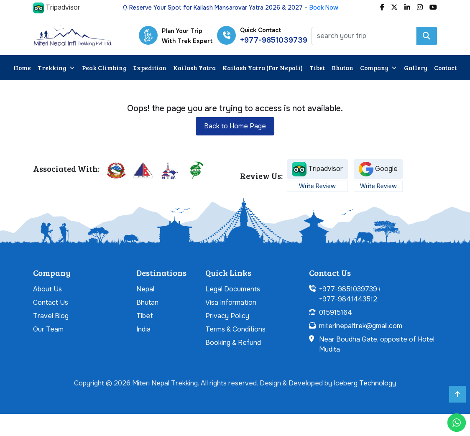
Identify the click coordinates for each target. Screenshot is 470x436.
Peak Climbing (104, 68)
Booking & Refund (233, 342)
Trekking (56, 68)
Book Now (323, 7)
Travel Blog (51, 315)
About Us (47, 289)
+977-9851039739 (273, 40)
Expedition (149, 68)
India (143, 329)
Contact (445, 68)
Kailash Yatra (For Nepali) (262, 68)
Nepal (145, 289)
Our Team (48, 329)
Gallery (415, 68)
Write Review (317, 186)
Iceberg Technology (365, 383)
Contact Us (50, 302)
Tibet (317, 68)
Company (378, 68)
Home (22, 68)
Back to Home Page (235, 126)
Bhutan (342, 68)
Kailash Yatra (194, 68)
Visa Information (230, 302)
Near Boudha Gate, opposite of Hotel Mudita (376, 344)
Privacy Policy (227, 315)
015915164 (335, 312)
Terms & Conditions (235, 329)
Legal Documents (232, 289)
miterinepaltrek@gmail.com (360, 325)
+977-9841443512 (348, 299)
